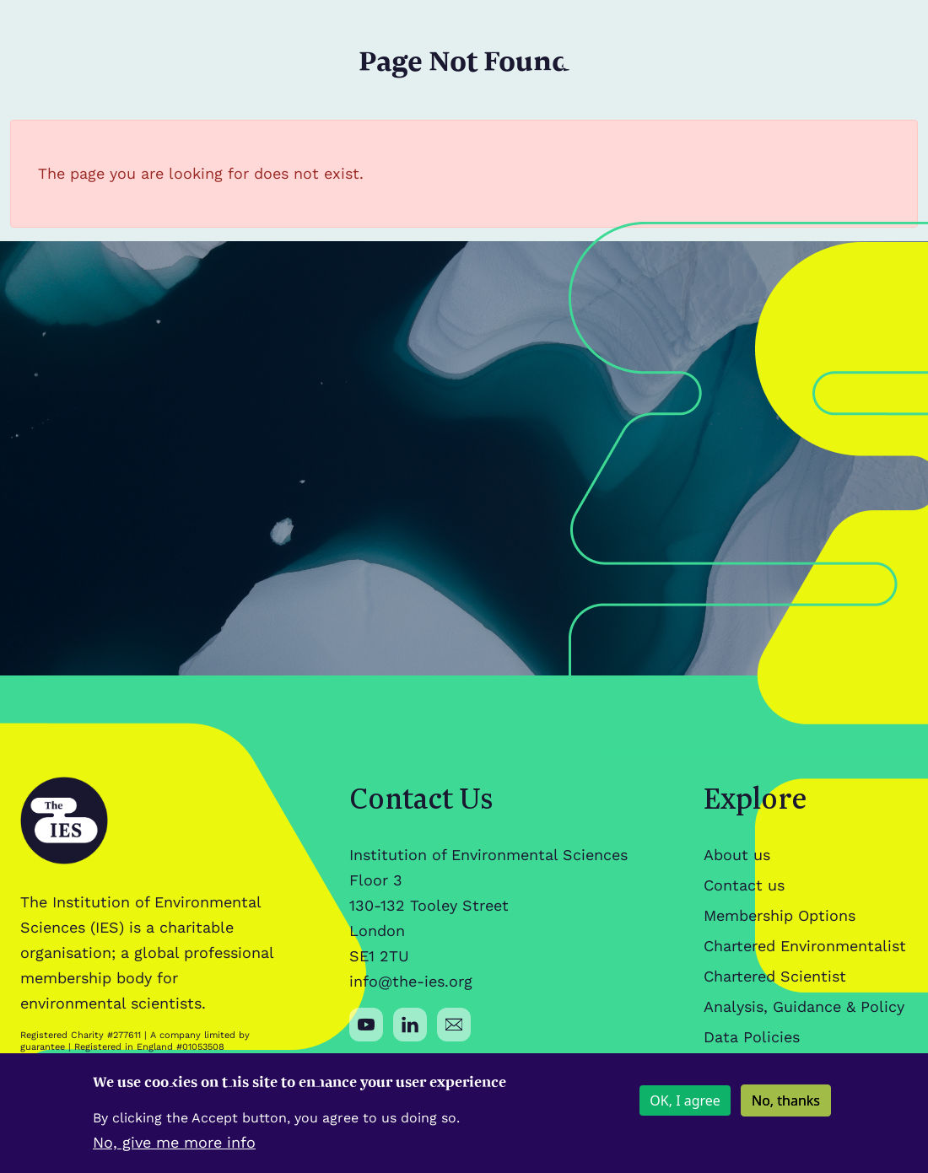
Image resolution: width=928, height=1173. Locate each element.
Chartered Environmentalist (805, 946)
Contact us (744, 885)
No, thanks (786, 1109)
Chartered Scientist (775, 976)
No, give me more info (174, 1151)
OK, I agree (685, 1109)
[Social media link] (366, 1024)
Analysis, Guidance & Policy (804, 1006)
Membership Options (779, 915)
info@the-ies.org (410, 981)
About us (737, 855)
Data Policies (752, 1037)
